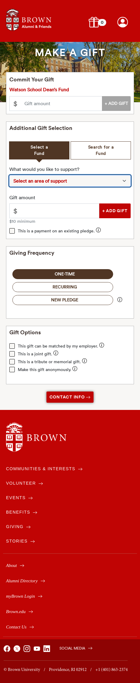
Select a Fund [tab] (39, 150)
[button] (94, 22)
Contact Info (70, 397)
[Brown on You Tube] (37, 650)
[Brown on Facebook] (8, 650)
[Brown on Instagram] (28, 650)
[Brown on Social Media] (72, 647)
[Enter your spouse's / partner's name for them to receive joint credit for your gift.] (55, 354)
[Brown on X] (18, 650)
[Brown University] (36, 437)
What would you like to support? (44, 169)
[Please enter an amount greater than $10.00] (60, 210)
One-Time (65, 274)
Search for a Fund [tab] (101, 150)
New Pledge (64, 300)
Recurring (64, 287)
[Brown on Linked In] (47, 650)
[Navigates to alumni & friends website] (28, 19)
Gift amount (22, 197)
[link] (122, 22)
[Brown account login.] (122, 22)
